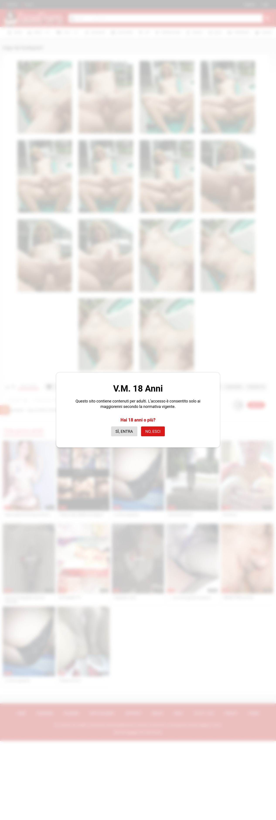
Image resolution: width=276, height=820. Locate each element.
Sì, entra (124, 431)
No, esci (153, 431)
